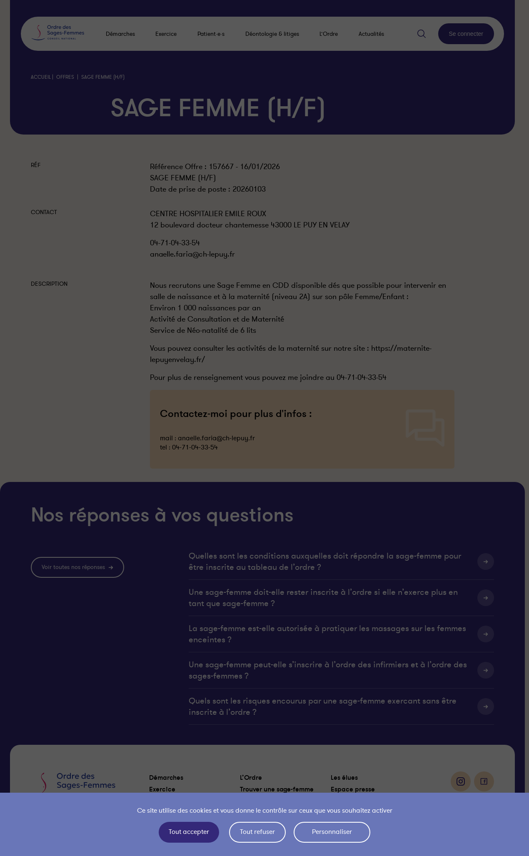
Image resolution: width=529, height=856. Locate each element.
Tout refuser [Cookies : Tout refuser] (257, 831)
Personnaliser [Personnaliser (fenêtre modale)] (332, 831)
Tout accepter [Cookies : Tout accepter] (189, 831)
